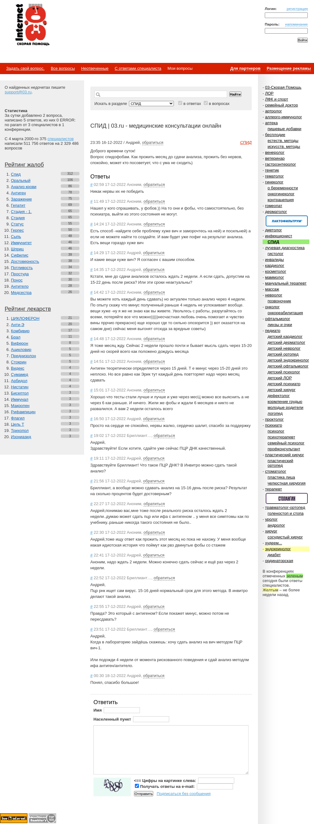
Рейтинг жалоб (24, 165)
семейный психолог (286, 443)
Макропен (20, 405)
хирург (271, 531)
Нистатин (19, 387)
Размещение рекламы (289, 68)
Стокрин (18, 362)
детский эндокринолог (288, 360)
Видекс (17, 368)
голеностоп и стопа (286, 513)
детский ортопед (283, 354)
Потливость (22, 267)
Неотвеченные (94, 68)
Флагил (18, 418)
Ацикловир (21, 349)
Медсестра (21, 292)
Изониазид (21, 436)
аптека (271, 123)
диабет (274, 554)
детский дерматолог (286, 342)
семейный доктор (281, 105)
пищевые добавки (284, 128)
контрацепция (281, 199)
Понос (16, 280)
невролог (273, 295)
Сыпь (16, 236)
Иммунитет (21, 242)
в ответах (192, 103)
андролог (276, 525)
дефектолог (279, 395)
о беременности (283, 188)
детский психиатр (284, 383)
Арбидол (19, 380)
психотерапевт (281, 437)
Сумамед (19, 374)
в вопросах (219, 103)
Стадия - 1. (21, 211)
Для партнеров (245, 68)
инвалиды (274, 259)
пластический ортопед (280, 463)
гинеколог (274, 182)
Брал (16, 337)
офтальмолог (277, 318)
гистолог (275, 253)
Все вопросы (63, 68)
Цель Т (17, 424)
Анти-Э (17, 324)
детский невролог (284, 348)
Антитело (20, 286)
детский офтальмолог (288, 366)
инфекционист (278, 236)
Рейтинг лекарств (28, 309)
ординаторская (279, 560)
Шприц (17, 249)
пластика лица (281, 477)
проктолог (274, 419)
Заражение (21, 199)
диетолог (273, 230)
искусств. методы (284, 146)
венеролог (274, 152)
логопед (275, 413)
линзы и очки (280, 324)
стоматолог (275, 471)
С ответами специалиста (138, 68)
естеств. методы (283, 140)
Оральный (21, 180)
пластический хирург (284, 454)
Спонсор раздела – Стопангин (287, 498)
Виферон (19, 343)
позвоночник (279, 301)
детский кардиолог (285, 336)
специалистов (60, 138)
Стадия (18, 217)
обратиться (152, 142)
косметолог (275, 271)
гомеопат (273, 205)
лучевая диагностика (285, 247)
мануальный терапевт (286, 283)
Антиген (18, 193)
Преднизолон (23, 355)
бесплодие (275, 134)
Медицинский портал (32, 25)
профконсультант (284, 449)
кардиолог (274, 265)
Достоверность (25, 261)
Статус (17, 224)
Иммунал (19, 399)
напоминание (296, 24)
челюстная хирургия (287, 483)
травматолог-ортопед (285, 507)
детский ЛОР (280, 378)
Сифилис (19, 255)
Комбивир (20, 331)
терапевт (273, 489)
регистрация (297, 9)
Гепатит (18, 205)
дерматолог (276, 211)
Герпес (17, 230)
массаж (272, 289)
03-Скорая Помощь (283, 87)
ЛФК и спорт (276, 99)
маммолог (274, 277)
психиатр (273, 425)
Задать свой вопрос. (25, 68)
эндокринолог (278, 549)
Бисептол (20, 393)
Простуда (20, 274)
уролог (271, 519)
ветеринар (275, 158)
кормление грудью (285, 401)
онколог (272, 307)
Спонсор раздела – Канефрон (287, 220)
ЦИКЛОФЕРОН (25, 318)
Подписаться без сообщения (184, 793)
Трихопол (20, 430)
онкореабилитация (285, 312)
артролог (273, 111)
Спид (16, 174)
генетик (272, 170)
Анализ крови (23, 186)
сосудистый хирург (285, 537)
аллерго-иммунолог (283, 117)
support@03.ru (18, 92)
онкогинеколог (281, 194)
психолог (276, 431)
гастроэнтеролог (280, 164)
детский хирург (282, 389)
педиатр (272, 330)
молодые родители (285, 407)
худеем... (273, 543)
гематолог (274, 176)
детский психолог (284, 372)
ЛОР (269, 93)
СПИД (273, 241)
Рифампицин (23, 412)
